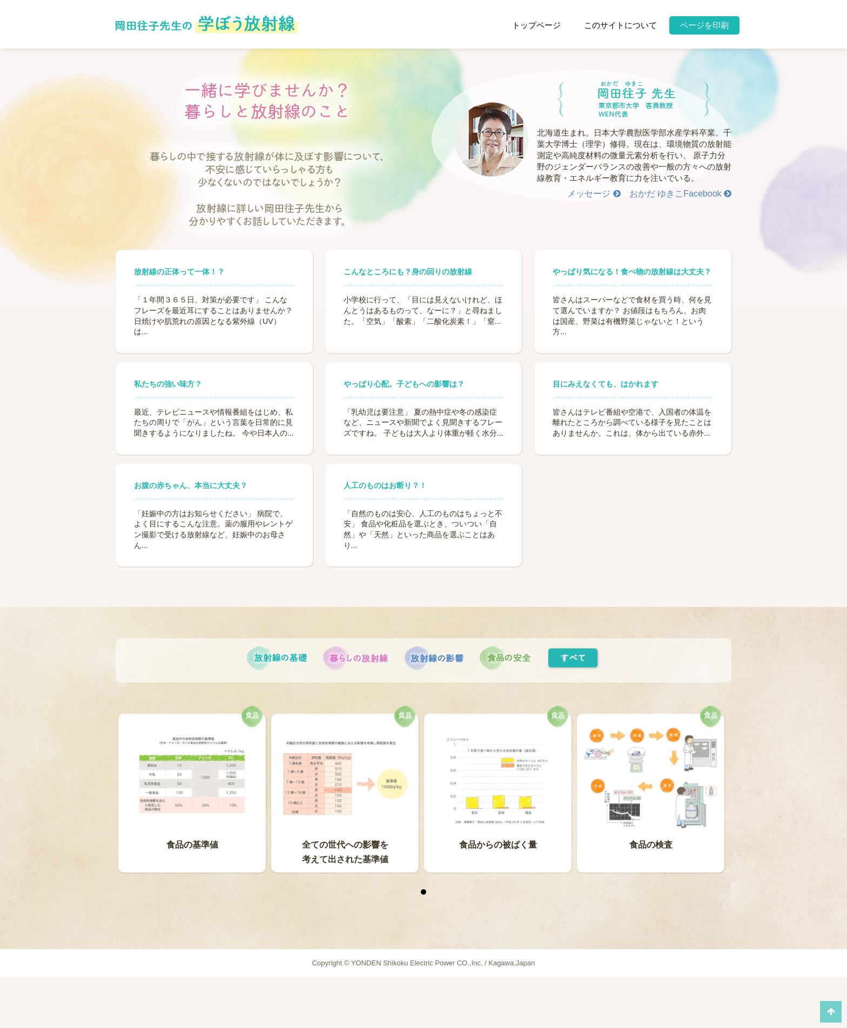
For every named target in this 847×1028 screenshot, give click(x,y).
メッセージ (593, 193)
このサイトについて (620, 25)
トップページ (536, 25)
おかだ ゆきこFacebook (680, 193)
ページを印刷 (704, 25)
